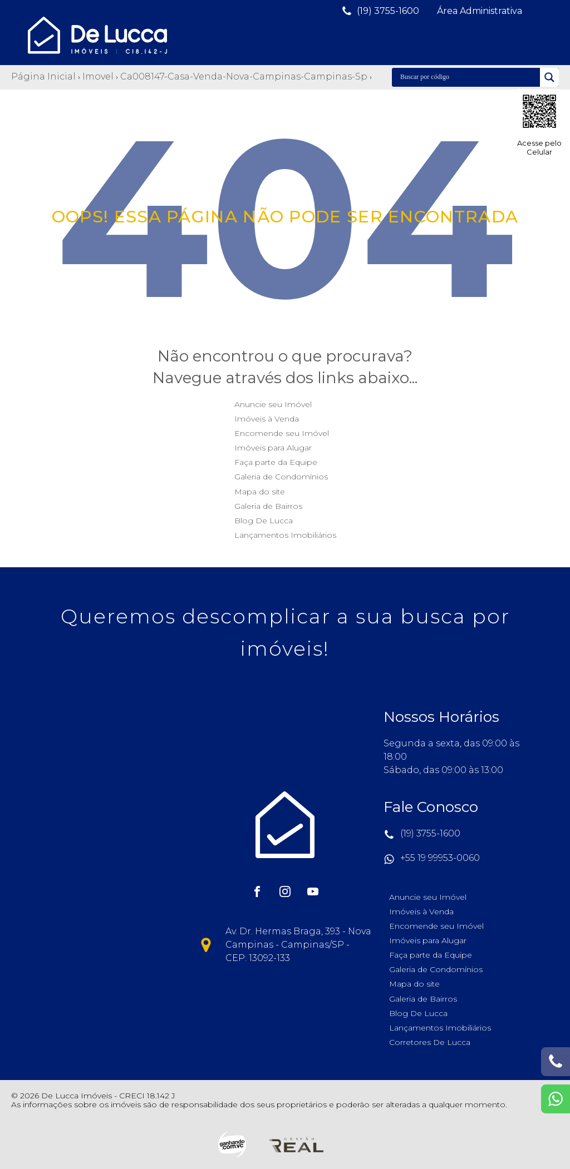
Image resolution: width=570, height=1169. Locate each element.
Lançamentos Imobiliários (285, 535)
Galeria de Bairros (268, 506)
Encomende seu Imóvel (281, 433)
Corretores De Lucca (429, 1042)
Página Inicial (43, 76)
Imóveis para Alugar (273, 447)
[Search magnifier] (549, 77)
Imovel (98, 76)
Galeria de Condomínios (281, 476)
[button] (380, 11)
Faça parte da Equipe (275, 462)
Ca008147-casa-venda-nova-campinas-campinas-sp (243, 76)
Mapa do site (259, 491)
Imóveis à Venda (266, 418)
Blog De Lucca (263, 520)
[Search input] (468, 77)
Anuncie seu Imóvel (273, 404)
